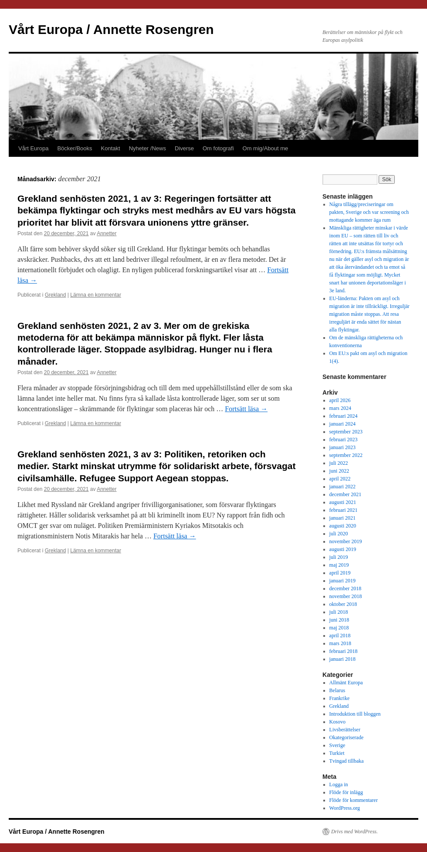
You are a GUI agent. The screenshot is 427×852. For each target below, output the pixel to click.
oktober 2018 (343, 604)
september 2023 (346, 432)
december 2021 (345, 494)
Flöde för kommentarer (353, 800)
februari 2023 (343, 439)
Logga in (338, 784)
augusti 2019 (342, 549)
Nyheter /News (147, 148)
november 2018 (345, 596)
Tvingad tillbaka (346, 761)
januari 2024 (342, 424)
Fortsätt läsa (246, 408)
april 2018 (340, 635)
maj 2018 (339, 628)
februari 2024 (343, 416)
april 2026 (340, 400)
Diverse (184, 148)
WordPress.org (344, 808)
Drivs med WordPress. (354, 831)
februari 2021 (343, 510)
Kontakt (110, 148)
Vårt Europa (33, 148)
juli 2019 (338, 557)
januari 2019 (342, 581)
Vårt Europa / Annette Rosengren (111, 29)
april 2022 (340, 479)
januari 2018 (342, 659)
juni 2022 (339, 471)
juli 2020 (338, 534)
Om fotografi (218, 148)
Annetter (106, 233)
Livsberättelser (344, 730)
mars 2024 (340, 408)
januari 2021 (342, 518)
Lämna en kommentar (95, 295)
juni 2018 (339, 620)
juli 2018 (338, 612)
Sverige (337, 745)
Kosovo (337, 722)
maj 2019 (339, 565)
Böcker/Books (74, 148)
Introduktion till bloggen (355, 714)
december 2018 (345, 588)
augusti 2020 (342, 526)
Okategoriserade (346, 737)
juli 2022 (338, 463)
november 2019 (345, 541)
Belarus (337, 690)
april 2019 (340, 573)
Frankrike (339, 698)
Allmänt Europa (346, 683)
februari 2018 (343, 651)
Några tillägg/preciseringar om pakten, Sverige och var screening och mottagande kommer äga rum (369, 212)
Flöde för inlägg (346, 792)
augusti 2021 (342, 502)
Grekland (55, 295)
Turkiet (337, 753)
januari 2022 (342, 486)
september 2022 (346, 455)
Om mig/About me (265, 148)
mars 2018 (340, 643)
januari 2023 (342, 447)
